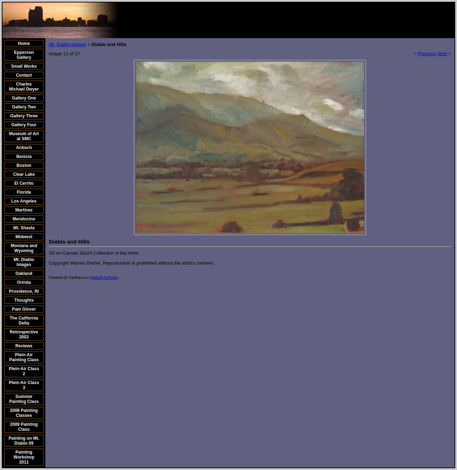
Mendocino (23, 218)
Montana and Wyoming (24, 248)
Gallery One (24, 98)
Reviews (23, 345)
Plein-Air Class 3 (24, 385)
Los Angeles (24, 201)
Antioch (24, 147)
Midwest (23, 236)
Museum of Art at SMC (24, 136)
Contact (24, 75)
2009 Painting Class (23, 427)
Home (24, 43)
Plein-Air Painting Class (24, 357)
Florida (24, 192)
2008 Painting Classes (23, 413)
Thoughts (24, 300)
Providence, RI (24, 291)
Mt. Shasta (24, 227)
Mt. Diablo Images (24, 262)
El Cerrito (24, 183)
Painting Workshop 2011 (24, 457)
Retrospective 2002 (24, 334)
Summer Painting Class (24, 399)
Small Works (24, 66)
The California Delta (24, 321)
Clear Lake (24, 174)
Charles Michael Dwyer (24, 87)
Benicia (24, 156)
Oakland (23, 273)
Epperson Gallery (24, 55)
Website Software (104, 278)
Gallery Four (24, 124)
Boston (23, 165)
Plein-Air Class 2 (24, 371)
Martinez (24, 210)
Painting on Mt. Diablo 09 (24, 441)
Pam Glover (24, 309)
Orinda (24, 282)
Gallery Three (24, 115)
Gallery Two (24, 106)
